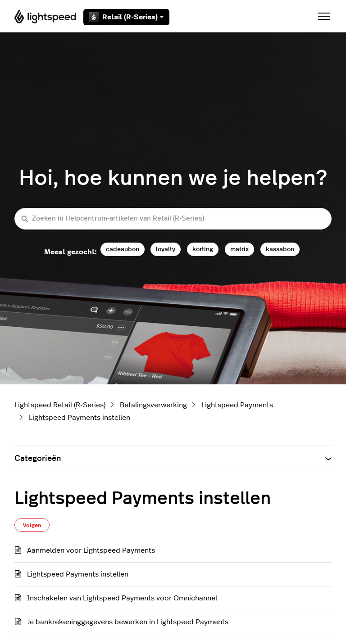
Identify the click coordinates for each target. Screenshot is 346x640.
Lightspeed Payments (237, 405)
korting (202, 249)
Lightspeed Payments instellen (79, 417)
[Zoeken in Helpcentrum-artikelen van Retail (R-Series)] (173, 219)
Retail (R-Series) (126, 17)
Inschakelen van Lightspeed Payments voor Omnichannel (122, 598)
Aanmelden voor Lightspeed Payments (91, 550)
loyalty (165, 249)
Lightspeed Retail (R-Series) (59, 405)
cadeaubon (122, 249)
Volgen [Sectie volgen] (32, 525)
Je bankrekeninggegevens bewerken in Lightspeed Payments (127, 622)
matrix (239, 249)
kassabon (280, 249)
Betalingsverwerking (153, 405)
